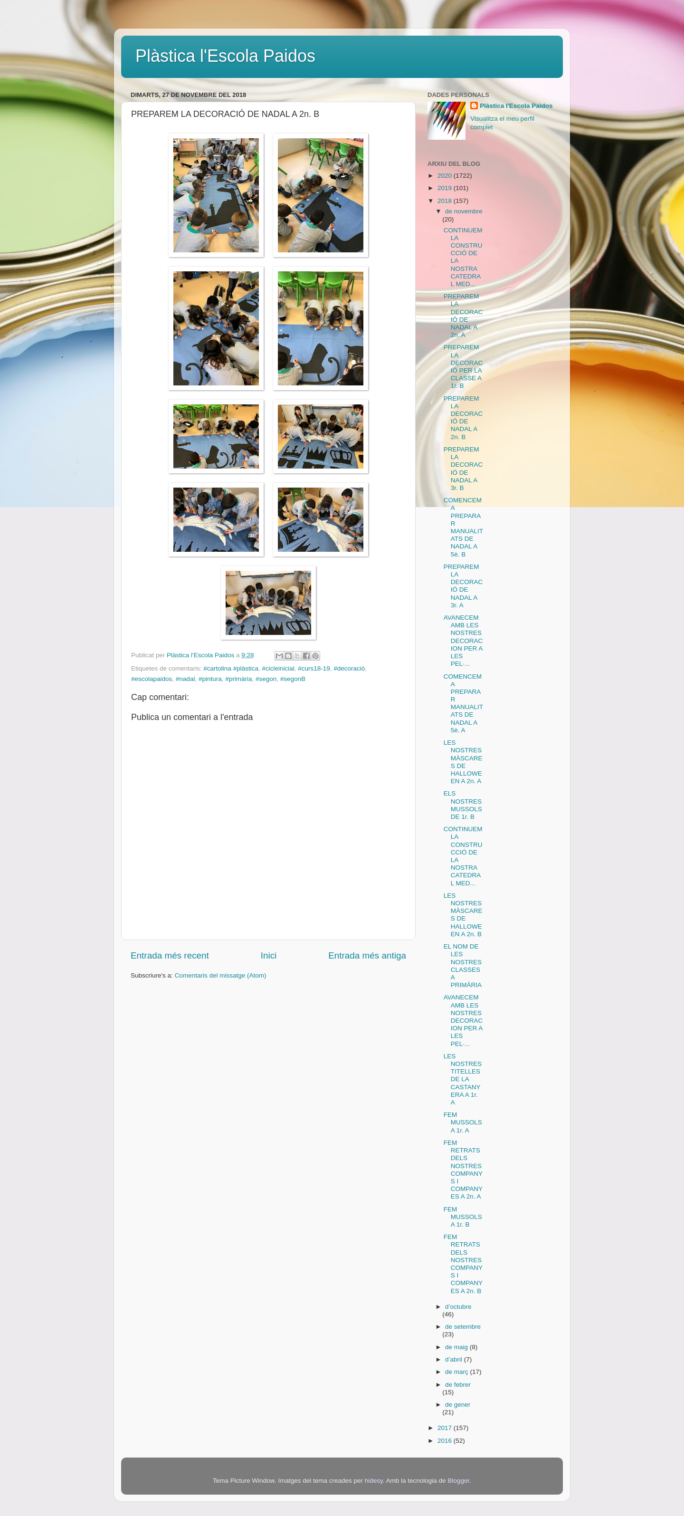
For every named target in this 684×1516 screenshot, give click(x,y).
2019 (445, 188)
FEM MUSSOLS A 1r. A (463, 1122)
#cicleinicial (278, 668)
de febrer (458, 1384)
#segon (266, 678)
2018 (445, 200)
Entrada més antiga (367, 955)
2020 (445, 175)
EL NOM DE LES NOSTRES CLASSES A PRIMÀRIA (463, 965)
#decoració (349, 668)
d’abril (454, 1359)
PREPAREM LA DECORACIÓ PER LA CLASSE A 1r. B (463, 366)
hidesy (374, 1480)
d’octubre (458, 1306)
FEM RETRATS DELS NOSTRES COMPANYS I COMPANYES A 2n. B (463, 1263)
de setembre (463, 1326)
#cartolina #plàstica (230, 668)
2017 (445, 1427)
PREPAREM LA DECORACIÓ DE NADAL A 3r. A (463, 586)
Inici (269, 955)
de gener (457, 1404)
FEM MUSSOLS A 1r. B (463, 1217)
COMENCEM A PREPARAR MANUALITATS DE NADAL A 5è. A (463, 703)
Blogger (458, 1480)
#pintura (210, 678)
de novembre (464, 211)
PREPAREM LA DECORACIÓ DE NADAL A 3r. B (463, 468)
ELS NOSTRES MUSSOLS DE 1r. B (463, 805)
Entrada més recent (170, 955)
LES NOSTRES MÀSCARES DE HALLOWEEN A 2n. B (463, 915)
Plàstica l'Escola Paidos (225, 56)
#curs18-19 (314, 668)
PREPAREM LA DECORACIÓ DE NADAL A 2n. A (463, 315)
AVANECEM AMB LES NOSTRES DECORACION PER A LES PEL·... (463, 640)
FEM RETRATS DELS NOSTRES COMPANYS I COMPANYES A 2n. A (463, 1169)
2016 (445, 1440)
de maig (457, 1347)
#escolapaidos (151, 678)
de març (457, 1371)
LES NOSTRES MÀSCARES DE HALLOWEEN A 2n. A (463, 762)
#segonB (292, 678)
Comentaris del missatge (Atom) (220, 975)
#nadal (185, 678)
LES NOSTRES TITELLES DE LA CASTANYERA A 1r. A (463, 1079)
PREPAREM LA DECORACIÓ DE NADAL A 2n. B (463, 418)
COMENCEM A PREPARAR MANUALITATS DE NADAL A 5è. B (463, 527)
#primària (238, 678)
